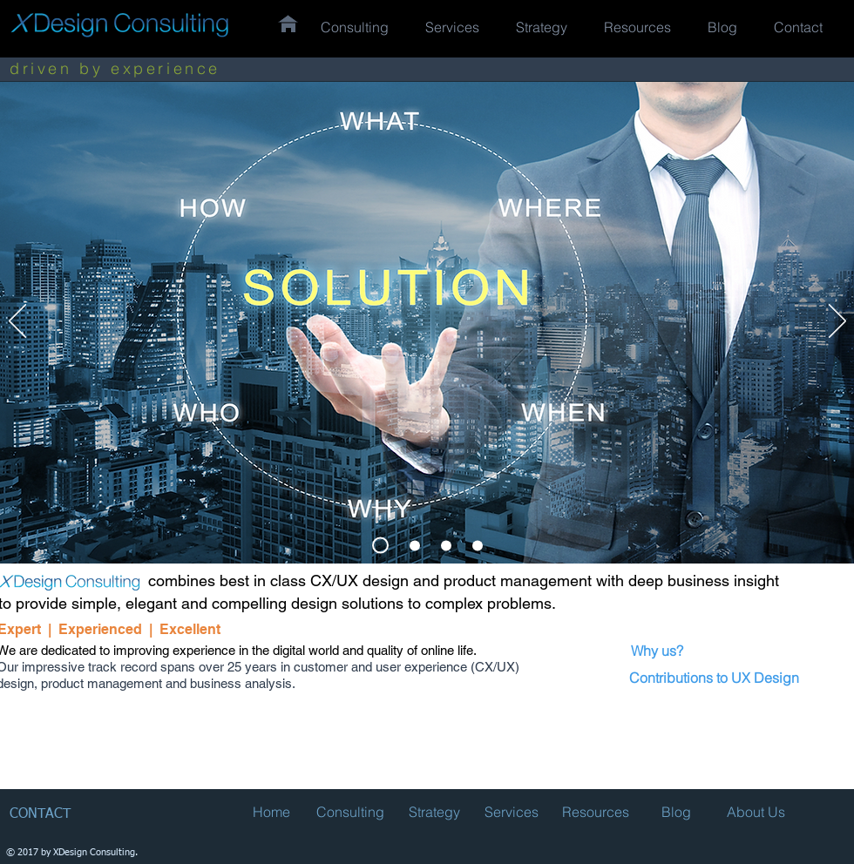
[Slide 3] (415, 545)
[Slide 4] (477, 545)
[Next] (837, 322)
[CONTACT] (47, 815)
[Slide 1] (446, 545)
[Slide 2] (380, 545)
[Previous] (17, 322)
